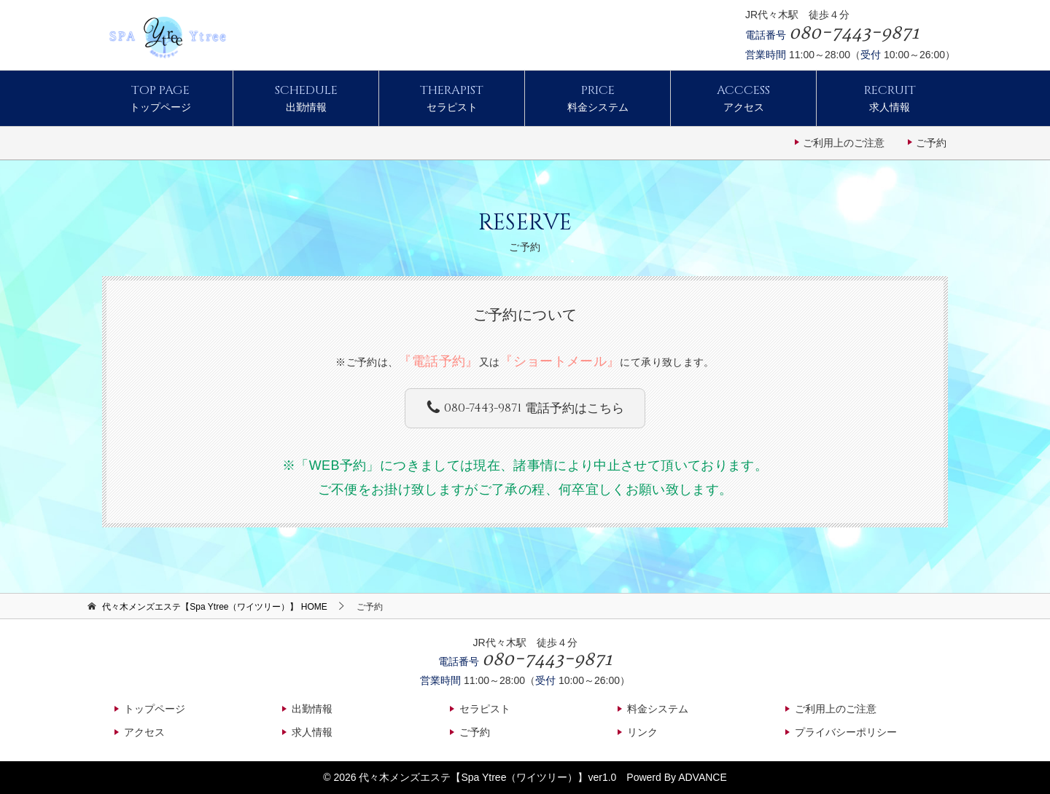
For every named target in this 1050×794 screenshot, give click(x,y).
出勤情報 (306, 97)
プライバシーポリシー (846, 732)
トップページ (160, 97)
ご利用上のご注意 (843, 143)
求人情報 (890, 97)
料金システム (597, 97)
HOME (214, 607)
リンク (642, 732)
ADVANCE (702, 777)
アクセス (743, 97)
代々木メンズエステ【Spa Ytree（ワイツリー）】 (473, 777)
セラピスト (451, 97)
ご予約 (931, 143)
